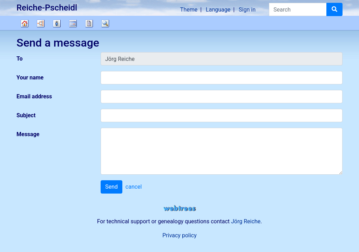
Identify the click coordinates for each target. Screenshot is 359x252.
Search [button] (105, 23)
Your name (29, 77)
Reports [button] (89, 23)
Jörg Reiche (245, 221)
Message (27, 134)
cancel (134, 186)
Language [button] (218, 9)
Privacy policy (179, 235)
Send (111, 186)
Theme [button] (188, 9)
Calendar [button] (73, 23)
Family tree (24, 23)
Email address (34, 96)
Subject (25, 115)
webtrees (179, 208)
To (19, 58)
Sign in (247, 9)
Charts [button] (41, 23)
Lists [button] (57, 23)
